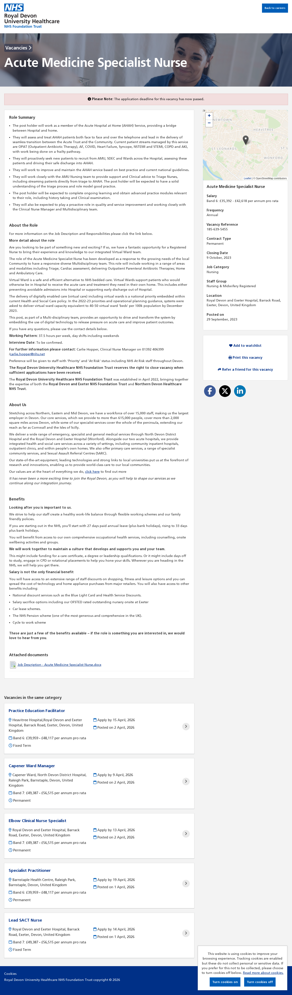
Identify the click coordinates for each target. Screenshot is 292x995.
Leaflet (247, 178)
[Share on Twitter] (225, 391)
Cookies (10, 974)
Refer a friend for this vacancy (245, 370)
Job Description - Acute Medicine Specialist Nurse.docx (59, 665)
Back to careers (275, 8)
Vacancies (18, 48)
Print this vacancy (245, 358)
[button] (246, 140)
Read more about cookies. (263, 973)
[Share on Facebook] (210, 391)
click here (92, 472)
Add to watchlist (245, 346)
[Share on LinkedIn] (240, 391)
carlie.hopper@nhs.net (27, 354)
